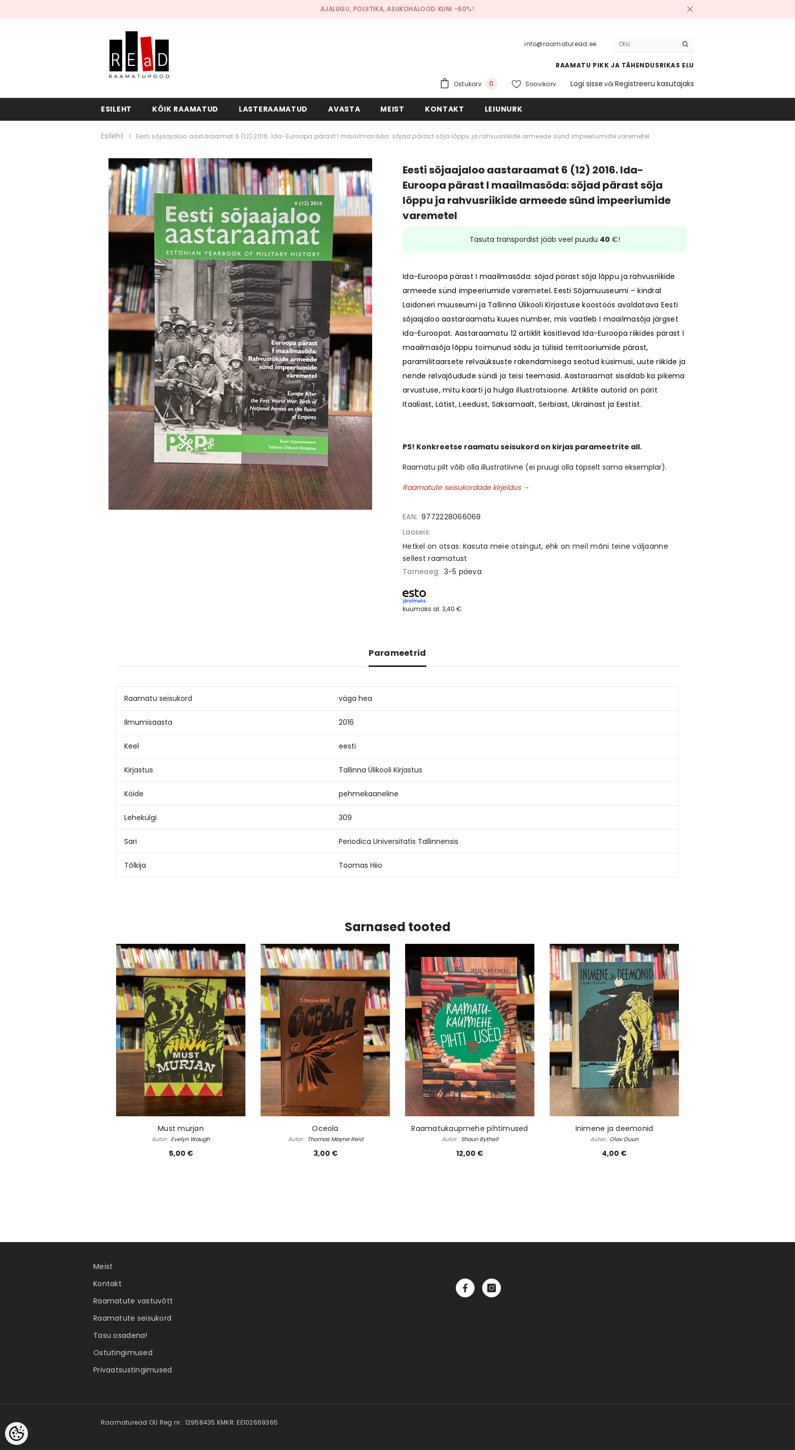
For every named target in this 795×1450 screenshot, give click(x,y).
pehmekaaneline (369, 794)
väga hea (355, 698)
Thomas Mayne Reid (335, 1139)
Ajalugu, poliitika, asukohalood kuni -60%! (397, 9)
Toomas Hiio (360, 865)
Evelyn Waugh (190, 1139)
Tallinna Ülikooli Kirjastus (380, 770)
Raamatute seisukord (132, 1318)
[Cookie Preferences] (16, 1433)
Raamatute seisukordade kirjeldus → (466, 487)
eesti (347, 746)
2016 (346, 722)
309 (345, 817)
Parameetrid (397, 653)
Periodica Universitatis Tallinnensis (398, 841)
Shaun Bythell (479, 1139)
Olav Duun (623, 1139)
